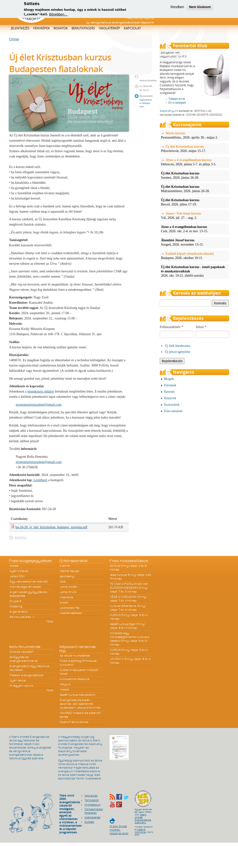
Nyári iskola (18, 680)
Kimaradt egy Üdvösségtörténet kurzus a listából (129, 636)
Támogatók (91, 800)
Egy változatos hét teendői (29, 581)
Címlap (14, 39)
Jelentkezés (20, 28)
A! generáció (19, 611)
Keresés (169, 391)
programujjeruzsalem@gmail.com (38, 404)
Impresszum (92, 804)
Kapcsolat (132, 28)
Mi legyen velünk (21, 685)
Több (49, 621)
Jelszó (201, 327)
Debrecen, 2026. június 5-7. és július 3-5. (194, 162)
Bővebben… (58, 13)
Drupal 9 (15, 601)
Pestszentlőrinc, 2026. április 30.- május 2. (194, 135)
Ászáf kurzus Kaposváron (78, 694)
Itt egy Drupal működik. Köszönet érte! (119, 827)
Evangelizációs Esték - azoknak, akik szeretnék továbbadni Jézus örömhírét (80, 703)
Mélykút (65, 684)
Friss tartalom (173, 411)
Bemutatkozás (83, 28)
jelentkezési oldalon (40, 391)
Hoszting (16, 606)
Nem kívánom (200, 5)
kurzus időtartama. (123, 606)
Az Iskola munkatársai (75, 655)
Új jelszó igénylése (177, 352)
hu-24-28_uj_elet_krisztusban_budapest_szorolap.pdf (52, 527)
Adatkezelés (92, 817)
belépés (146, 103)
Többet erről (176, 99)
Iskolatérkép (109, 28)
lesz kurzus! (118, 575)
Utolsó (14, 565)
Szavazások (172, 404)
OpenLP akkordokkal (74, 722)
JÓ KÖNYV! (117, 659)
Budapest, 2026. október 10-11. (194, 256)
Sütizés (89, 821)
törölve (115, 565)
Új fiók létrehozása (177, 346)
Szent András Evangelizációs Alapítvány (143, 819)
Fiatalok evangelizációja (26, 675)
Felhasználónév (171, 327)
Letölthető (40, 480)
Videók (64, 689)
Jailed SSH (17, 576)
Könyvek (170, 398)
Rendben (177, 5)
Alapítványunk (169, 110)
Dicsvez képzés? (21, 651)
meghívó (21, 537)
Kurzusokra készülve (74, 679)
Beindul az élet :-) (22, 617)
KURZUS (115, 615)
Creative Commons (140, 830)
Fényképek (41, 28)
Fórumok (170, 385)
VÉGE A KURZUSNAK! (123, 596)
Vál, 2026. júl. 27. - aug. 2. (194, 215)
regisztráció (145, 99)
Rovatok (61, 28)
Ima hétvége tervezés (25, 586)
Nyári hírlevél (19, 571)
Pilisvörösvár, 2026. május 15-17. (194, 149)
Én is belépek (177, 103)
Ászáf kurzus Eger (123, 624)
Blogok (169, 379)
